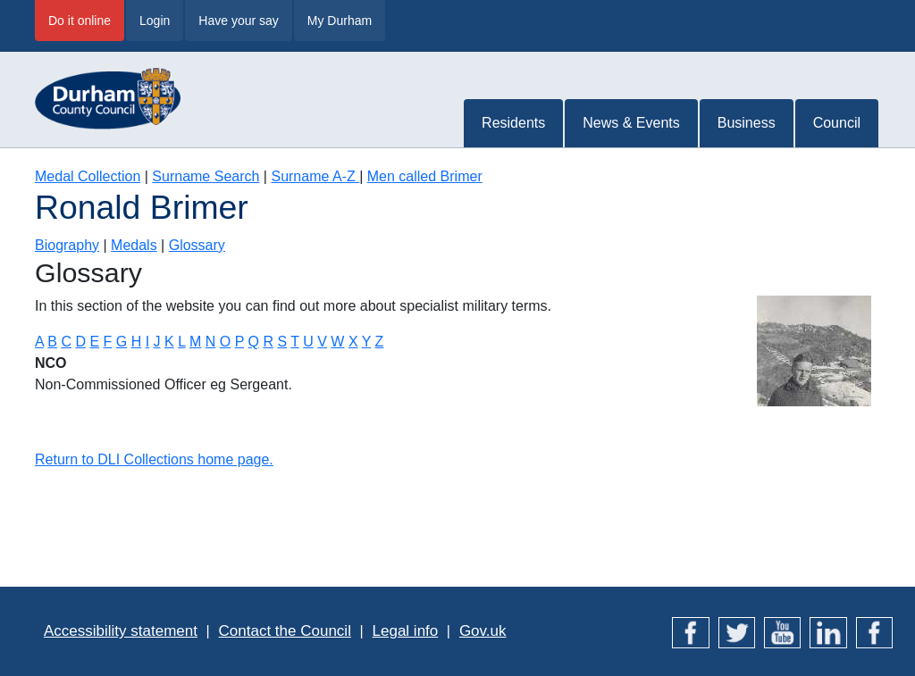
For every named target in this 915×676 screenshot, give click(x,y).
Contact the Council (285, 630)
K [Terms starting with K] (169, 341)
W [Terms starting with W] (337, 341)
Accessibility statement (120, 630)
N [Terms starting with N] (211, 341)
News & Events (631, 122)
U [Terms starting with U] (308, 341)
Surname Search (205, 176)
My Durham (339, 20)
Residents (513, 122)
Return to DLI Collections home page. (154, 459)
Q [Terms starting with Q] (253, 341)
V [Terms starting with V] (322, 341)
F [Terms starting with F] (108, 341)
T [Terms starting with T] (294, 341)
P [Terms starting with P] (239, 341)
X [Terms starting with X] (353, 341)
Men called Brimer (425, 176)
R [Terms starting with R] (268, 341)
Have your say (238, 20)
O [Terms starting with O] (225, 341)
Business (747, 122)
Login (154, 20)
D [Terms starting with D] (80, 341)
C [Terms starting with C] (66, 341)
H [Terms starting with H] (136, 341)
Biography (67, 245)
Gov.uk (483, 630)
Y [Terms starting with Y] (366, 341)
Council (836, 122)
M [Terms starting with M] (195, 341)
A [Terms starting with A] (39, 341)
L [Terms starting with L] (181, 341)
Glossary (197, 245)
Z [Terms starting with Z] (379, 341)
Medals (134, 245)
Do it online (79, 20)
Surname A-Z (315, 176)
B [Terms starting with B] (52, 341)
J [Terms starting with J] (157, 341)
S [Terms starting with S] (282, 341)
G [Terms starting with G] (121, 341)
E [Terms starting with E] (94, 341)
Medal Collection (87, 176)
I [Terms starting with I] (147, 341)
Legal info (406, 630)
